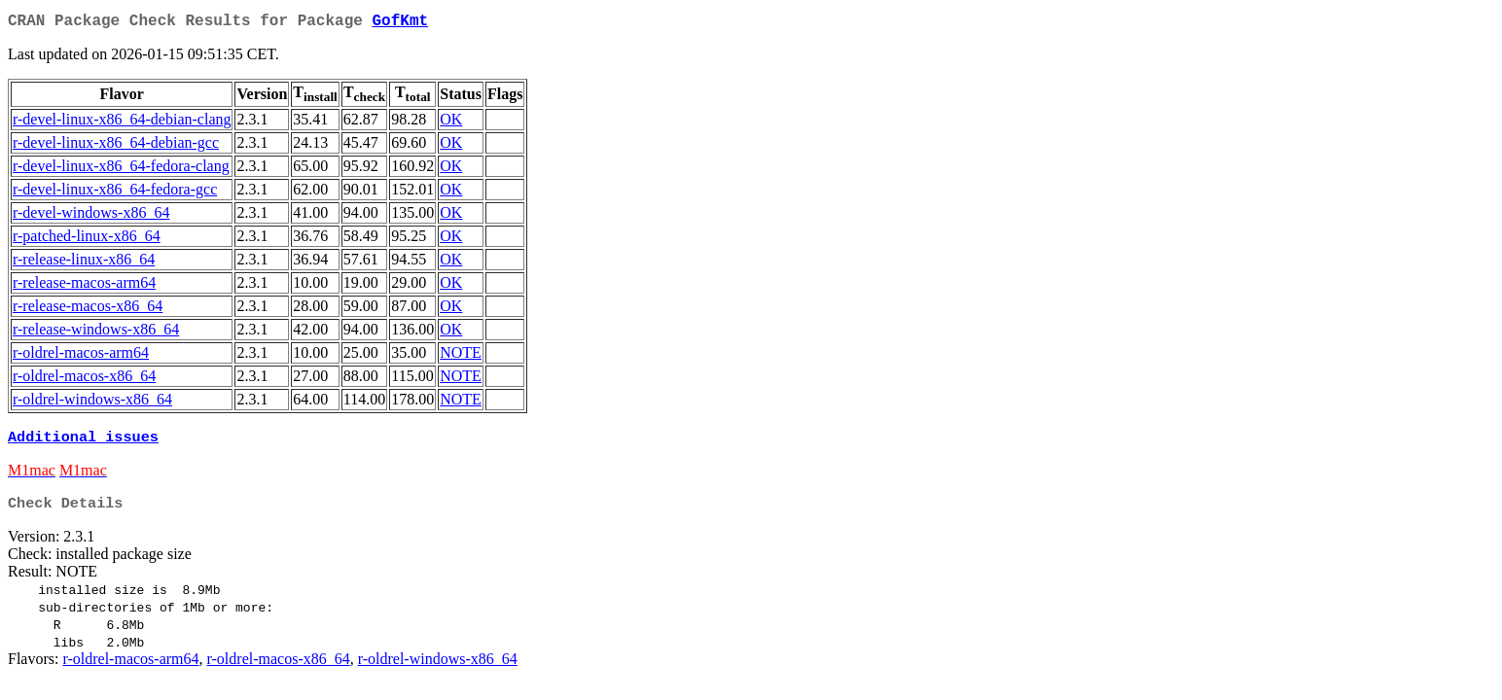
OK (451, 123)
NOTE (461, 356)
